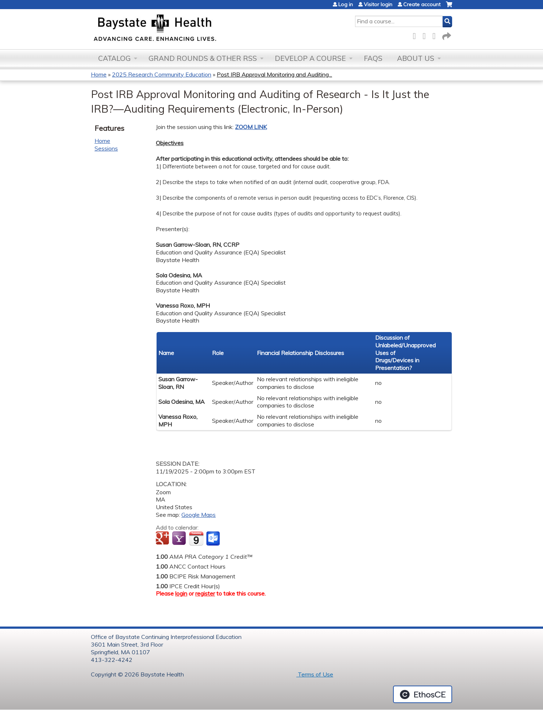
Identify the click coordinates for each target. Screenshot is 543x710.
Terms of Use (314, 674)
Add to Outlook (213, 538)
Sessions (106, 148)
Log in (345, 4)
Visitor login (378, 4)
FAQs (373, 58)
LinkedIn (436, 35)
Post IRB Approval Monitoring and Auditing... (274, 74)
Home (99, 74)
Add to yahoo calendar (179, 538)
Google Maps (198, 514)
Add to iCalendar (196, 538)
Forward (446, 35)
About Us (415, 58)
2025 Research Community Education (161, 74)
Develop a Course (310, 58)
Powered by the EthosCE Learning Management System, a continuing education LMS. (422, 694)
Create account (421, 4)
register (205, 593)
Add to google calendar (163, 538)
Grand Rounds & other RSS (203, 58)
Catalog (114, 58)
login (181, 593)
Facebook (416, 35)
